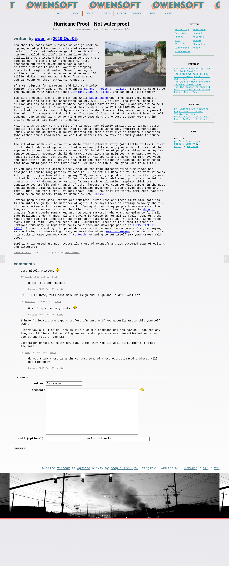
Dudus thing (98, 110)
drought (149, 244)
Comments (191, 164)
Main (59, 13)
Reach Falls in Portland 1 (192, 133)
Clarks (98, 226)
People (178, 164)
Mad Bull (30, 345)
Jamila (28, 320)
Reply (55, 320)
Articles (198, 39)
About (168, 13)
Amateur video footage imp (192, 75)
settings (194, 161)
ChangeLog (199, 48)
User (153, 13)
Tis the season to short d (192, 98)
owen (40, 39)
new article (123, 30)
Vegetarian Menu (185, 130)
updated (83, 514)
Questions (181, 35)
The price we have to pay (191, 82)
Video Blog (182, 52)
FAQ (205, 514)
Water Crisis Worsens (188, 89)
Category (137, 13)
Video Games (183, 57)
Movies (197, 44)
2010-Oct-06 (65, 39)
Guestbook (199, 31)
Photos (179, 39)
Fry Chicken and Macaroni (191, 123)
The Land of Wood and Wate (192, 92)
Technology (182, 31)
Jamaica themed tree (187, 95)
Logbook (198, 35)
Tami (27, 396)
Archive (122, 13)
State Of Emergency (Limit (192, 85)
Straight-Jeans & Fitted (33, 103)
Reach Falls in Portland (190, 136)
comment (23, 421)
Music (196, 52)
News (75, 13)
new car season (118, 271)
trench (36, 210)
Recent (91, 13)
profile (179, 161)
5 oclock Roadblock (187, 79)
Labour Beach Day (185, 105)
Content (63, 514)
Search (106, 13)
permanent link (22, 295)
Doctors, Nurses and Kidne (192, 102)
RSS (217, 514)
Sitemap (190, 514)
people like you (124, 514)
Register (192, 167)
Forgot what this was (188, 126)
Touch (81, 275)
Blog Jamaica (83, 30)
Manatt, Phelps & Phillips (47, 100)
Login (177, 167)
